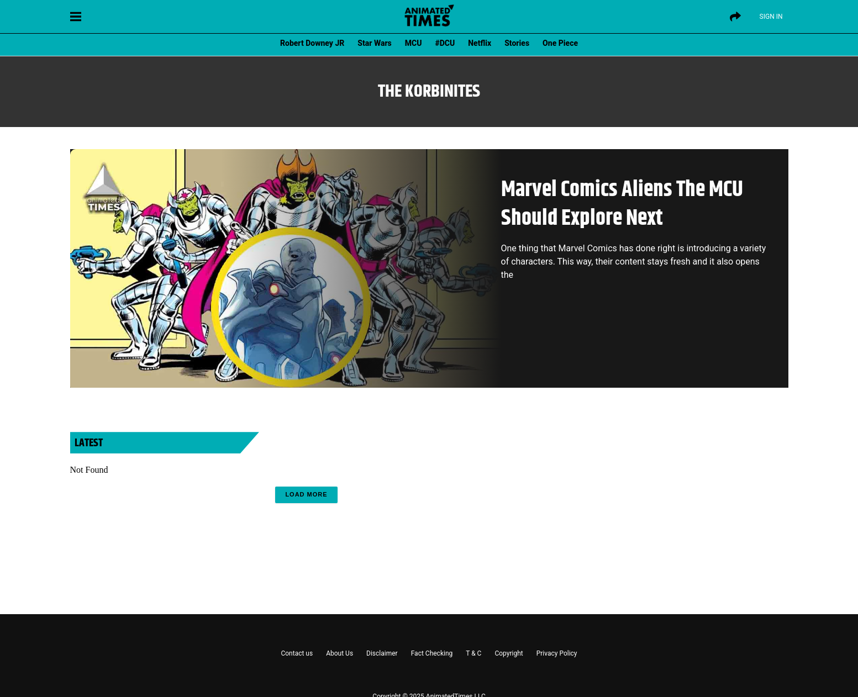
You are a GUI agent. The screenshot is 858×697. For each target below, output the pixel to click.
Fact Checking (432, 653)
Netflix (479, 43)
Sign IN (771, 16)
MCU (413, 43)
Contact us (297, 653)
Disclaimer (382, 653)
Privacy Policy (556, 653)
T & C (473, 653)
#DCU (445, 43)
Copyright (508, 653)
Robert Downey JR (312, 43)
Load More (306, 494)
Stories (516, 43)
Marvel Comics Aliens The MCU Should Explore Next (622, 204)
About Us (339, 653)
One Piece (560, 43)
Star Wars (374, 43)
